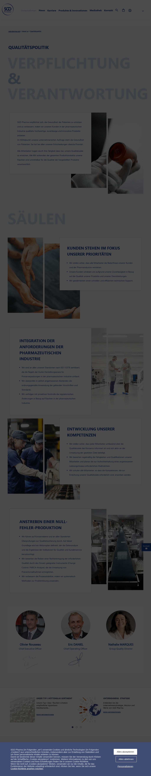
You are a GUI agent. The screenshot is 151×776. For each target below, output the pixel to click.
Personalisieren (125, 766)
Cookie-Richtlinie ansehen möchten (27, 768)
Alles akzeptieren (125, 751)
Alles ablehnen (126, 759)
